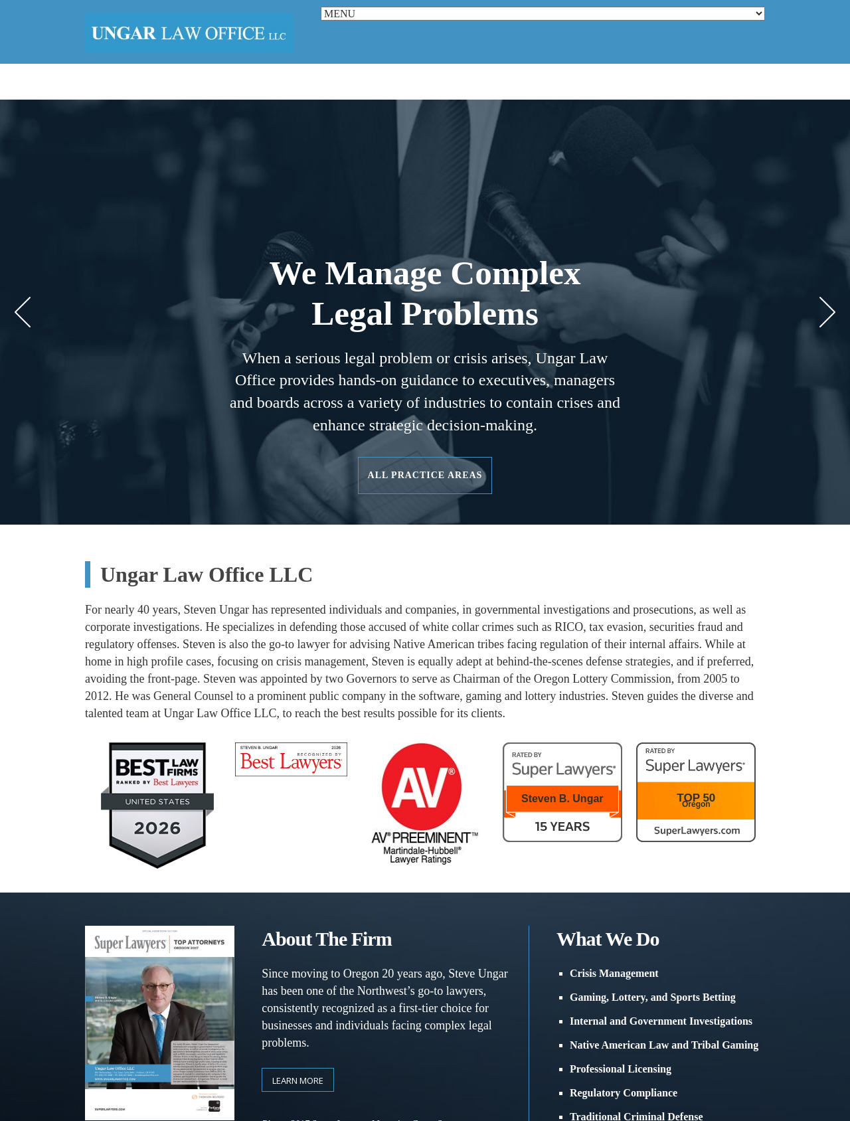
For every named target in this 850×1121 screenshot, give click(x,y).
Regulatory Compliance (623, 1092)
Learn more (297, 1080)
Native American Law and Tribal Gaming (664, 1045)
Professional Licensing (620, 1069)
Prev (23, 312)
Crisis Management (614, 973)
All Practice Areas (425, 475)
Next (827, 312)
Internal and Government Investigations (661, 1021)
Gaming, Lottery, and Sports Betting (653, 997)
